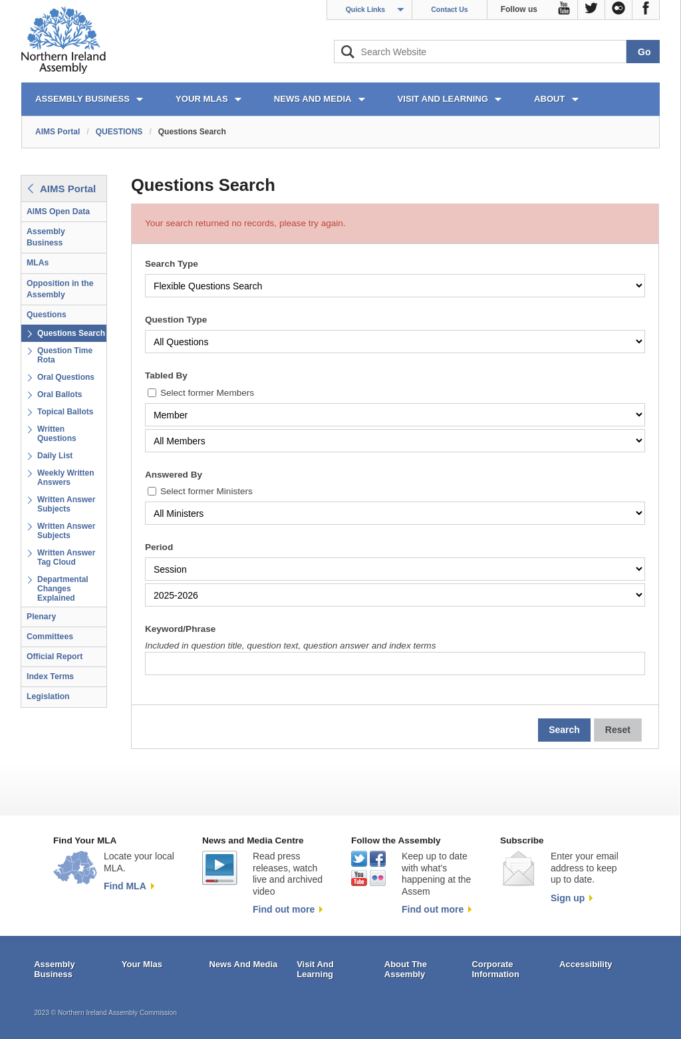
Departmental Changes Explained (62, 589)
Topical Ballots (65, 411)
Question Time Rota (64, 355)
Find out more (284, 909)
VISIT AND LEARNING (443, 99)
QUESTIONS (119, 131)
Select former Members (207, 393)
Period (159, 547)
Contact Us (449, 9)
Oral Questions (65, 377)
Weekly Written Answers (65, 477)
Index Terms (50, 676)
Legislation (48, 696)
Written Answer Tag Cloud (66, 557)
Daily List (54, 455)
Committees (50, 636)
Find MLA (125, 886)
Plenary (41, 616)
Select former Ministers (206, 491)
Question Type (176, 320)
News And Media (243, 964)
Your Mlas (142, 964)
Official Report (54, 656)
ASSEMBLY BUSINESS (82, 99)
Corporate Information (495, 969)
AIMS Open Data (58, 211)
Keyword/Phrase (180, 629)
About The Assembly (405, 969)
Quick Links (366, 9)
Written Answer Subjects (66, 504)
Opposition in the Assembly (60, 289)
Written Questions (56, 433)
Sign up (568, 898)
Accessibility (586, 964)
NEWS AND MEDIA (313, 99)
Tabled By (166, 375)
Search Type (171, 264)
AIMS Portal (57, 131)
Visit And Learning (315, 969)
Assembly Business (46, 237)
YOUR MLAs (202, 99)
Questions (47, 314)
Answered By (173, 475)
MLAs (38, 262)
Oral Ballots (59, 394)
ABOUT (549, 99)
